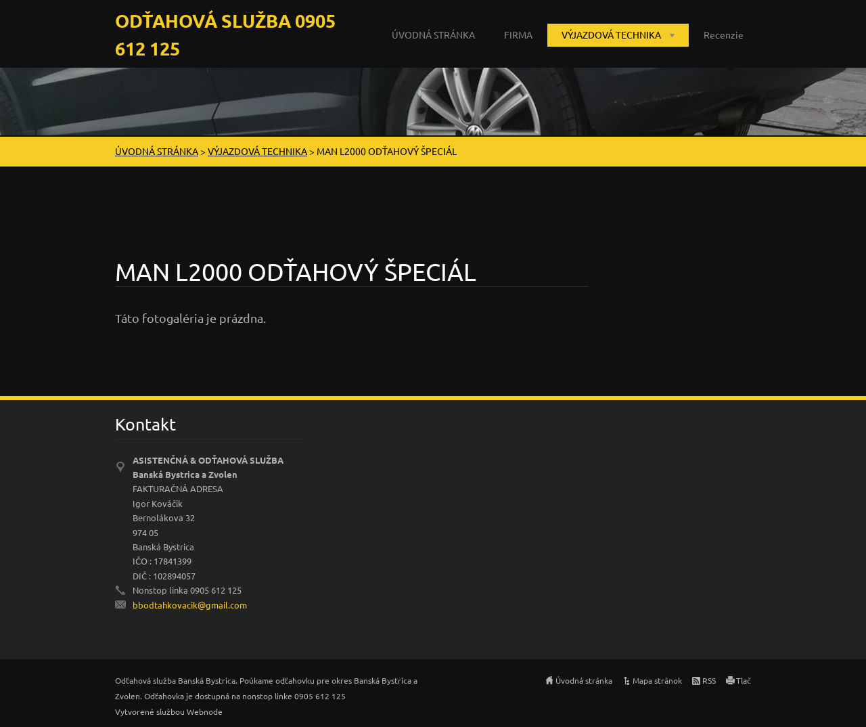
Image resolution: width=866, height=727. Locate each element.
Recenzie (724, 34)
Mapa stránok (657, 680)
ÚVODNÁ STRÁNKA (433, 34)
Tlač (743, 680)
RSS (709, 680)
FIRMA (518, 34)
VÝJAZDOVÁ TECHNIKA (611, 34)
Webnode (205, 711)
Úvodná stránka (583, 680)
